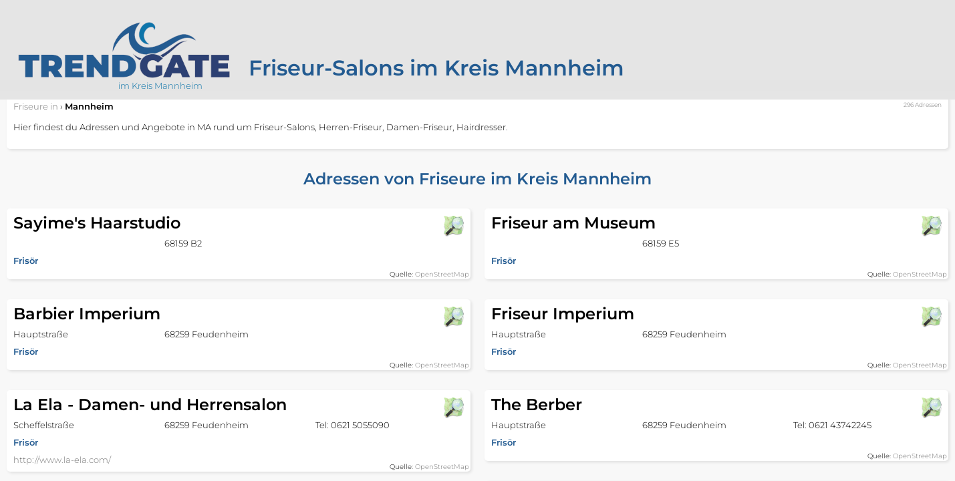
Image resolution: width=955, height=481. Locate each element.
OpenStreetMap (442, 274)
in (35, 106)
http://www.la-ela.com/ (62, 459)
